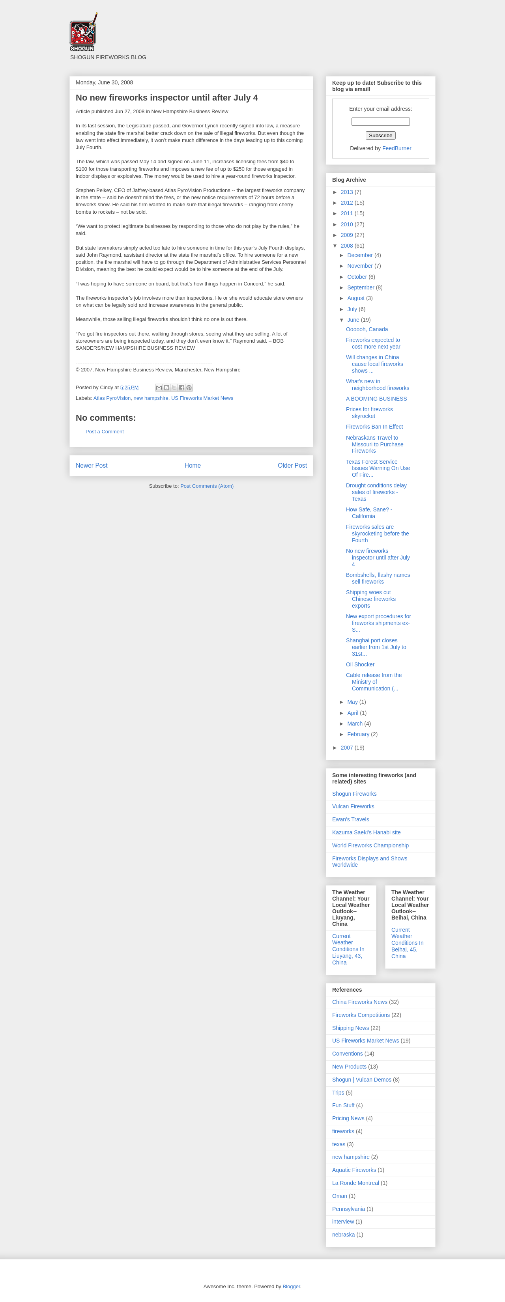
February (359, 734)
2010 (348, 224)
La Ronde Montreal (355, 1183)
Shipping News (350, 1028)
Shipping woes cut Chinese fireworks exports (371, 599)
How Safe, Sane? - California (369, 512)
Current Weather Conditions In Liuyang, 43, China (348, 949)
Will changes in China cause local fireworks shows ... (374, 364)
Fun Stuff (343, 1105)
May (353, 702)
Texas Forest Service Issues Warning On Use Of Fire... (378, 468)
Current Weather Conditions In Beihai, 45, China (407, 943)
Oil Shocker (360, 664)
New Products (349, 1066)
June (354, 320)
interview (343, 1221)
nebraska (343, 1234)
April (353, 713)
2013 (348, 192)
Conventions (347, 1053)
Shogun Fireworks (354, 794)
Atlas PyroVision (112, 398)
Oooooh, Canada (367, 329)
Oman (339, 1196)
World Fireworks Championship (370, 845)
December (360, 255)
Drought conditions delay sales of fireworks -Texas (376, 492)
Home (193, 465)
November (360, 266)
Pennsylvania (348, 1209)
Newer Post (92, 465)
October (357, 277)
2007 (348, 747)
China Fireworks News (359, 1002)
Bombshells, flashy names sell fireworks (378, 578)
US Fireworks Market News (202, 398)
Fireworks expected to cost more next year (373, 343)
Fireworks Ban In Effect (374, 426)
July (353, 309)
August (356, 298)
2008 (348, 245)
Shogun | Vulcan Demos (361, 1079)
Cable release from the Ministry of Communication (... (374, 682)
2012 (348, 203)
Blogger (291, 1286)
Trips (338, 1092)
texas (338, 1144)
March (355, 723)
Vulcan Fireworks (353, 806)
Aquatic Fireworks (354, 1170)
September (361, 287)
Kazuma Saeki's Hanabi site (366, 832)
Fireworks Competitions (361, 1015)
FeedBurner (396, 148)
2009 (348, 235)
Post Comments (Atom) (207, 486)
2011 (348, 213)
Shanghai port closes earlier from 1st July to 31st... (376, 647)
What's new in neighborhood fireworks (378, 384)
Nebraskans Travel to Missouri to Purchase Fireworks (375, 444)
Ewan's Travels (350, 819)
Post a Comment (105, 432)
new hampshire (150, 398)
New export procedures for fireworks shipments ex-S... (378, 623)
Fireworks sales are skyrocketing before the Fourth (377, 533)
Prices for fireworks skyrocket (369, 412)
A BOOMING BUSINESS (376, 398)
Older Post (292, 465)
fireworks (343, 1131)
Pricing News (348, 1118)
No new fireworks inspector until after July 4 (378, 557)
